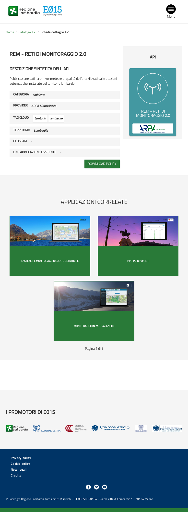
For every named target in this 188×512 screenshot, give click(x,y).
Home (10, 32)
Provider (20, 105)
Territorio (21, 130)
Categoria (21, 94)
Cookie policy (20, 463)
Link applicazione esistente (34, 152)
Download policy (102, 163)
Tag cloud (21, 118)
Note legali (19, 469)
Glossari (20, 141)
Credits (16, 475)
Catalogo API (27, 32)
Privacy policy (21, 457)
